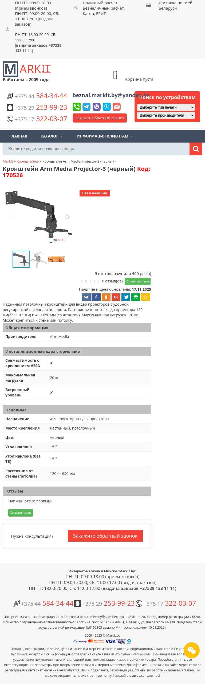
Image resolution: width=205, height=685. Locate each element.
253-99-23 (37, 107)
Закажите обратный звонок (105, 536)
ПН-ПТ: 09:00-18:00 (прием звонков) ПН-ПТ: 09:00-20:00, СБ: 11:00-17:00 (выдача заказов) (37, 13)
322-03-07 (37, 118)
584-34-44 (37, 95)
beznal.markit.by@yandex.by (111, 95)
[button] (38, 217)
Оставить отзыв (137, 281)
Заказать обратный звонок (99, 117)
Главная (18, 136)
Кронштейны (28, 161)
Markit (8, 161)
